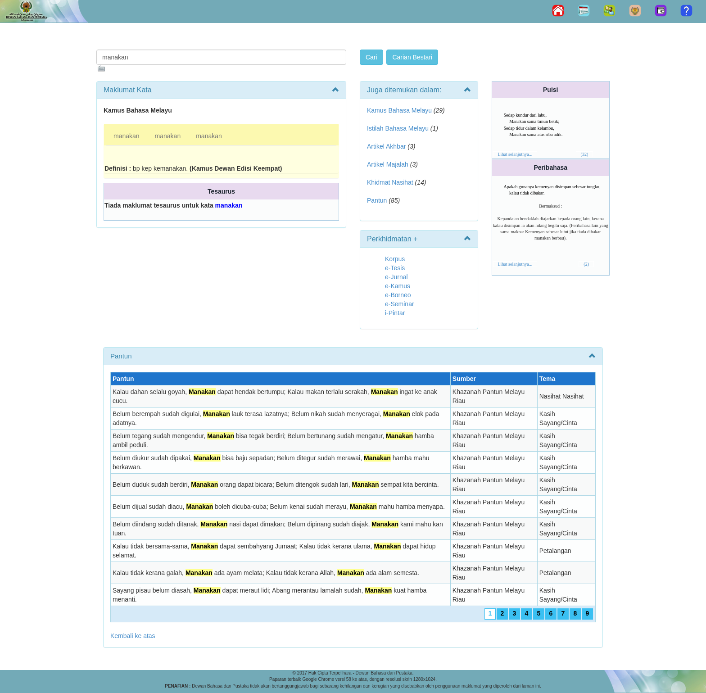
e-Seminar (399, 304)
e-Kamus (397, 286)
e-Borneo (398, 295)
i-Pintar (395, 313)
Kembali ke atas (132, 635)
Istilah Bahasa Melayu (398, 128)
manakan (126, 136)
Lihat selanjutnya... (515, 154)
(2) (586, 264)
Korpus (395, 259)
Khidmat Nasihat (390, 182)
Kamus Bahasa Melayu (400, 110)
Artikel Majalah (387, 164)
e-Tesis (395, 268)
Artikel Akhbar (386, 146)
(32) (584, 154)
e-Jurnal (396, 277)
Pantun (377, 200)
